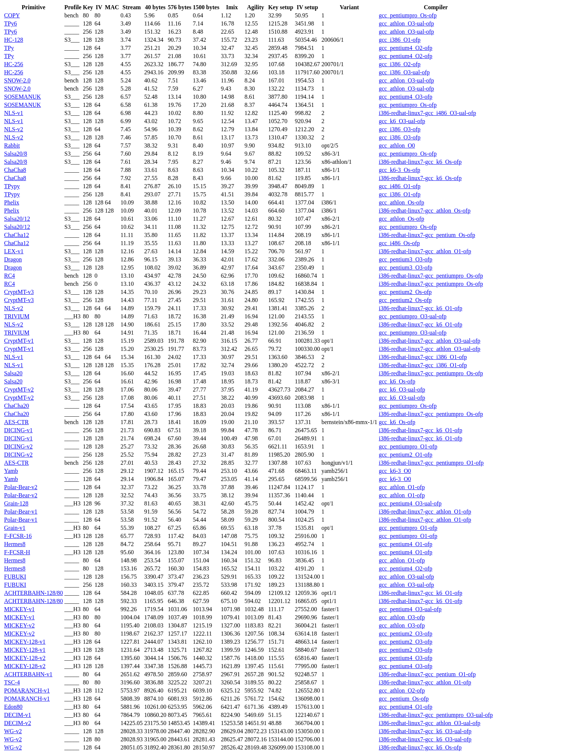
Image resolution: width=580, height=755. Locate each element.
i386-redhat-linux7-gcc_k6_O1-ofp (420, 308)
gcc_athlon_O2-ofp (402, 690)
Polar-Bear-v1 (20, 511)
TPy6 (10, 23)
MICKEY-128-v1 (24, 642)
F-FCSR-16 (18, 536)
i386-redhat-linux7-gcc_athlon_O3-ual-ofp (429, 341)
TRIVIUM (16, 316)
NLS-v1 (13, 113)
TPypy (12, 186)
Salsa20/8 (15, 153)
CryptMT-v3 (19, 292)
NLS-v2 (13, 129)
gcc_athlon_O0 (397, 145)
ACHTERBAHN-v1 (28, 674)
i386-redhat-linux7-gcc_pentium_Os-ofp (427, 235)
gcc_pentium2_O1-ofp (405, 454)
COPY (12, 15)
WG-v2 (13, 731)
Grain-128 (16, 503)
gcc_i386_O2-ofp (400, 64)
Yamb (11, 471)
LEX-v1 (13, 251)
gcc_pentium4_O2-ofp (405, 48)
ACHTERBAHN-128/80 (33, 593)
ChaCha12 (16, 235)
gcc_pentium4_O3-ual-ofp (410, 503)
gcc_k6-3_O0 (395, 471)
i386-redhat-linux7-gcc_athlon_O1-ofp (425, 251)
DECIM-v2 (17, 723)
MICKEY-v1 (19, 609)
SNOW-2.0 (17, 80)
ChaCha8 (15, 170)
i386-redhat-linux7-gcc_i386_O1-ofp (423, 357)
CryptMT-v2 (19, 389)
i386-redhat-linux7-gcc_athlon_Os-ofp (425, 210)
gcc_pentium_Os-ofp (404, 698)
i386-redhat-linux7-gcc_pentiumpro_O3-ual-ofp (436, 715)
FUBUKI (15, 576)
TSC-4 (12, 682)
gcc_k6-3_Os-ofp (399, 170)
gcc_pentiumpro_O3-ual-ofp (412, 316)
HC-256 (13, 64)
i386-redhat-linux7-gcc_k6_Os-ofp (420, 162)
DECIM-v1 (17, 715)
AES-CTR (16, 422)
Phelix (11, 202)
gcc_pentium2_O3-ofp (405, 633)
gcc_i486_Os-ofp (399, 243)
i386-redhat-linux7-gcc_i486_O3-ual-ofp (427, 113)
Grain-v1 (15, 528)
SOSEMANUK (22, 97)
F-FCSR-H (17, 552)
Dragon (13, 259)
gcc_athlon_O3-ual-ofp (406, 23)
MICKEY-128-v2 (24, 658)
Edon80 (13, 707)
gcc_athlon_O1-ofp (402, 487)
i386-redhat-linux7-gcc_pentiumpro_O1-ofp (431, 463)
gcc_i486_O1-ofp (400, 186)
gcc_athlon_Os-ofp (401, 202)
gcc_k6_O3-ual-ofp (402, 121)
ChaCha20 (16, 406)
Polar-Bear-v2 (20, 487)
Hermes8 (15, 544)
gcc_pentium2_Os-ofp (405, 292)
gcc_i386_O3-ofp (400, 129)
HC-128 (13, 40)
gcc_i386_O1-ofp (400, 40)
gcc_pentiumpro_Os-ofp (407, 15)
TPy (9, 48)
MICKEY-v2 (19, 625)
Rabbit (12, 145)
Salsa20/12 (17, 219)
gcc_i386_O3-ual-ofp (404, 72)
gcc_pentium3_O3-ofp (405, 259)
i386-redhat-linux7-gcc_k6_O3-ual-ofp (425, 731)
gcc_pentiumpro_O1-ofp (408, 446)
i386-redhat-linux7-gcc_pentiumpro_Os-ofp (431, 275)
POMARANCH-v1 (27, 690)
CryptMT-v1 (19, 341)
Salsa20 (13, 373)
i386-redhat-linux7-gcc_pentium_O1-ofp (427, 674)
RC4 (9, 275)
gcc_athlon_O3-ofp (402, 617)
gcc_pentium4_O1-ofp (405, 544)
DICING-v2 (18, 446)
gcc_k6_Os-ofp (397, 381)
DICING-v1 (18, 430)
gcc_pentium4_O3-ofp (405, 97)
